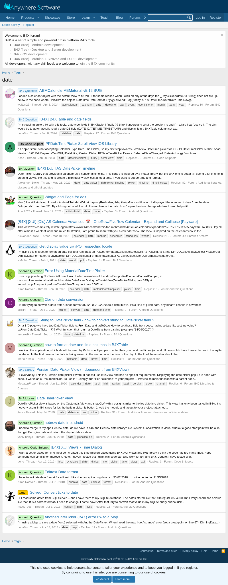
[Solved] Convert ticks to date (48, 492)
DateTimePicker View (45, 398)
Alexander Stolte (28, 182)
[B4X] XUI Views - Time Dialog (60, 447)
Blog (119, 17)
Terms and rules (167, 551)
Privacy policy (189, 551)
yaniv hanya (25, 437)
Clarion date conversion (51, 299)
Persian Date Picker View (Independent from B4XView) (73, 369)
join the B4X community (96, 63)
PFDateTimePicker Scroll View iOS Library (67, 144)
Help (205, 551)
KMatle (22, 260)
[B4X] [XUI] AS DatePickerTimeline (56, 168)
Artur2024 (24, 211)
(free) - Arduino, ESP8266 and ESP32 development (55, 59)
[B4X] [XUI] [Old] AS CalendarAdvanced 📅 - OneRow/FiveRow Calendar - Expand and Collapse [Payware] (108, 222)
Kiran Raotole (26, 289)
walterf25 (23, 104)
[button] (29, 17)
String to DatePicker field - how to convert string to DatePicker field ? (86, 320)
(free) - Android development (38, 45)
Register (28, 24)
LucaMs (23, 133)
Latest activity (11, 24)
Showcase (52, 17)
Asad (21, 158)
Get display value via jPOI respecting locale (65, 246)
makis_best (25, 506)
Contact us (146, 551)
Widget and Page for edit (52, 197)
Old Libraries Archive (195, 236)
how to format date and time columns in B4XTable (73, 345)
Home (10, 17)
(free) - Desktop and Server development (47, 49)
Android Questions (141, 211)
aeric (21, 461)
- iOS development (30, 54)
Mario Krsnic (26, 359)
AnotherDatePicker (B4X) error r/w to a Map (68, 517)
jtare (20, 412)
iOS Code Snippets (164, 158)
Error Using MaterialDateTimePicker (61, 271)
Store (71, 17)
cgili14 (22, 309)
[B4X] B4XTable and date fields (55, 119)
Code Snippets (183, 461)
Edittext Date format (48, 472)
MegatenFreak (27, 383)
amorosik (23, 334)
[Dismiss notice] (221, 35)
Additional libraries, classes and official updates (158, 412)
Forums (135, 17)
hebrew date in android (50, 423)
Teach (104, 17)
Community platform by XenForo (114, 559)
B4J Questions (120, 133)
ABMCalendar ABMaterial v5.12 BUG (60, 90)
